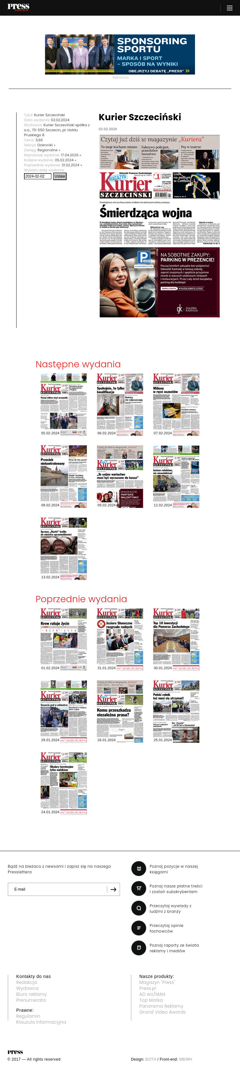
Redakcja (26, 982)
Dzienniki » (47, 144)
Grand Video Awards (162, 1012)
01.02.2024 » (72, 165)
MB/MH (185, 1059)
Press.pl (147, 988)
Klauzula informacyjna (41, 1022)
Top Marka (151, 1000)
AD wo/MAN (152, 994)
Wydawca (27, 988)
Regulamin (28, 1016)
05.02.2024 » (65, 160)
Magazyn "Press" (157, 982)
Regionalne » (49, 149)
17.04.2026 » (71, 155)
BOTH (151, 1059)
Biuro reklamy (31, 994)
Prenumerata (31, 1000)
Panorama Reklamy (161, 1006)
